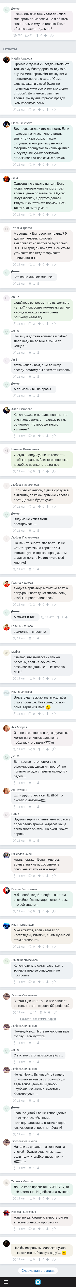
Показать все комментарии (38, 1018)
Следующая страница (38, 1270)
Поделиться (51, 35)
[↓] (45, 35)
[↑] (38, 35)
